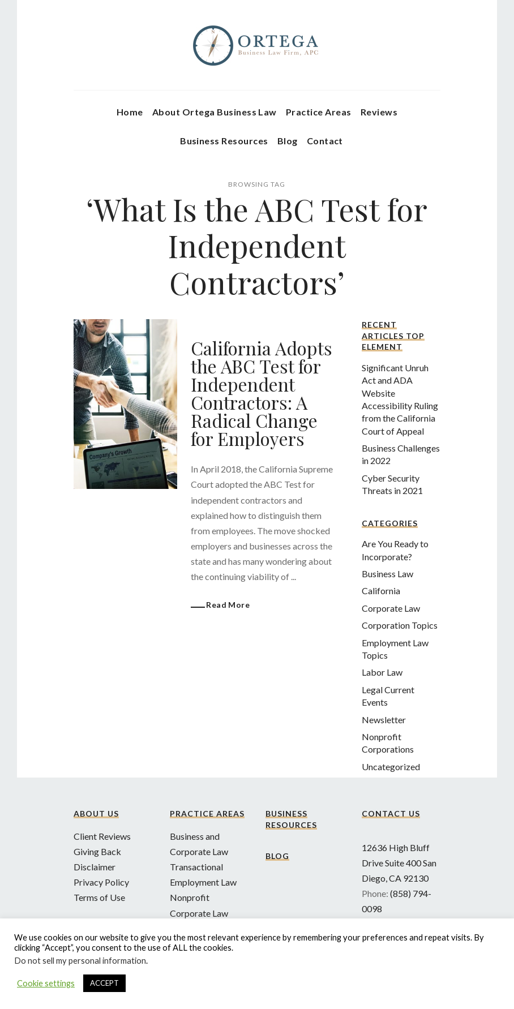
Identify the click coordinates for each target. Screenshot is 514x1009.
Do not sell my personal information (80, 960)
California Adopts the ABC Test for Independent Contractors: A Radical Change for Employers (261, 393)
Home (130, 111)
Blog (287, 140)
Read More (228, 604)
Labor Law (382, 672)
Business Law (387, 573)
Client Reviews (102, 836)
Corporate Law (391, 608)
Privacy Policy (101, 882)
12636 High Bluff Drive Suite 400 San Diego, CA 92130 (399, 862)
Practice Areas (319, 111)
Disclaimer (94, 866)
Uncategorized (391, 766)
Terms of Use (99, 897)
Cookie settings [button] (46, 983)
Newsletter (384, 719)
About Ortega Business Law (214, 111)
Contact (325, 140)
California (381, 590)
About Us (96, 813)
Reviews (379, 111)
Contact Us (391, 813)
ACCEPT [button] (104, 982)
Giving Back (97, 851)
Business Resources (224, 140)
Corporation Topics (400, 625)
